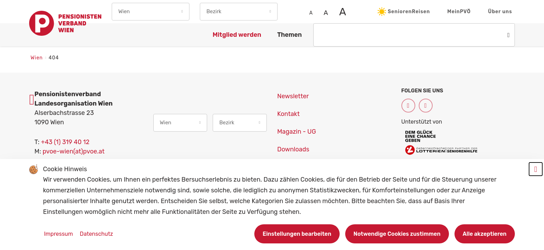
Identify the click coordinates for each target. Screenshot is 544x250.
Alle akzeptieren (485, 234)
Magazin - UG (296, 131)
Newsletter (293, 96)
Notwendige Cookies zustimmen (397, 234)
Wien (37, 58)
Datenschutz (96, 234)
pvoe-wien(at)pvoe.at (74, 151)
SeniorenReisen (403, 11)
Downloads (293, 149)
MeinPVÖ (459, 12)
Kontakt (288, 114)
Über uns (500, 12)
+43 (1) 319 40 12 (65, 142)
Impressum (59, 234)
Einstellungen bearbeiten (297, 234)
